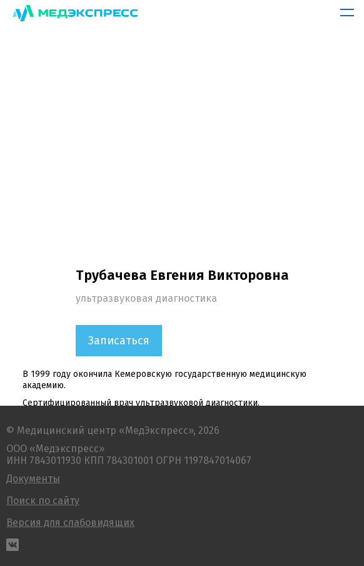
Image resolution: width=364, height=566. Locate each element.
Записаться (118, 340)
